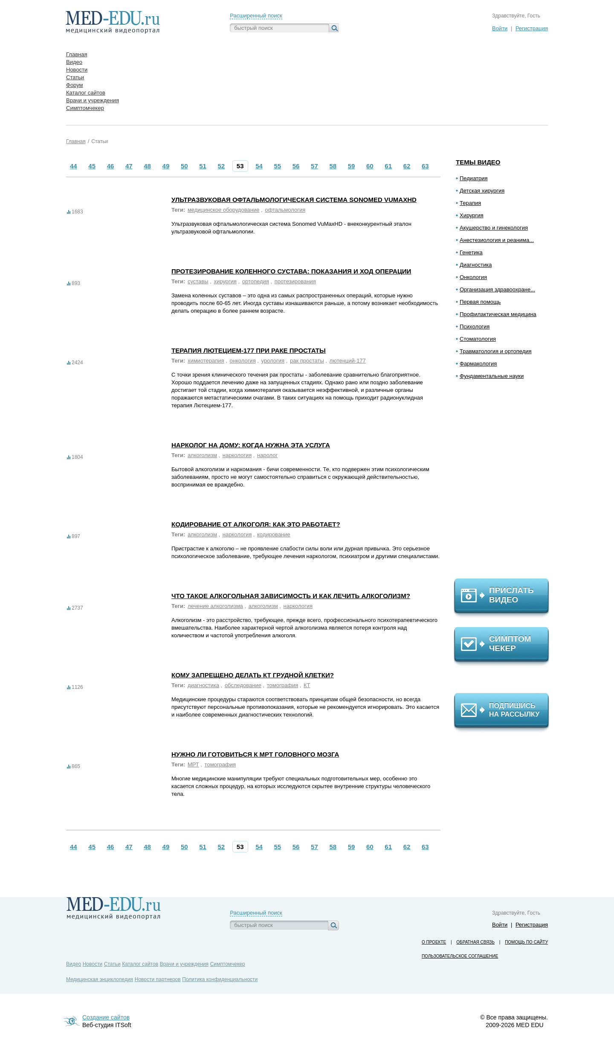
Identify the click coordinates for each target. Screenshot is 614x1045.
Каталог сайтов (140, 964)
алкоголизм (202, 455)
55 (277, 166)
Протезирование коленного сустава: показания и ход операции (291, 271)
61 (388, 166)
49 (166, 166)
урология (273, 360)
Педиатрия (474, 178)
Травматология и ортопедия (496, 351)
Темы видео (478, 162)
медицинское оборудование (224, 210)
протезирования (295, 281)
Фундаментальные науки (492, 376)
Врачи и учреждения (184, 964)
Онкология (473, 277)
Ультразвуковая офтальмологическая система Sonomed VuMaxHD (294, 199)
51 (202, 166)
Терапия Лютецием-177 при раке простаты (248, 350)
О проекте (434, 942)
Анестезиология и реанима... (497, 240)
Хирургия (472, 215)
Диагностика (476, 265)
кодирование (273, 534)
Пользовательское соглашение (460, 956)
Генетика (471, 252)
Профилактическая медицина (498, 314)
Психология (474, 326)
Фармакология (478, 363)
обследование (243, 685)
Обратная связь (475, 942)
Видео (73, 964)
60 (370, 166)
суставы (198, 281)
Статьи (99, 141)
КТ (307, 685)
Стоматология (478, 339)
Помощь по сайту (526, 942)
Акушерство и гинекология (494, 228)
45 (92, 166)
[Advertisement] (505, 482)
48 (147, 166)
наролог (267, 455)
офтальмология (285, 210)
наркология (237, 455)
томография (282, 685)
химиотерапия (206, 360)
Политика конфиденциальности (220, 979)
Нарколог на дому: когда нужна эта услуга (250, 445)
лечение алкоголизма (215, 606)
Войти (499, 28)
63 (425, 166)
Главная (76, 141)
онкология (242, 360)
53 (240, 166)
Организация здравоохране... (497, 289)
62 (407, 166)
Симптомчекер (227, 964)
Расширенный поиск (256, 15)
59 (351, 166)
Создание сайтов (106, 1017)
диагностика (203, 685)
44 (73, 166)
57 (314, 166)
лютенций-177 (348, 360)
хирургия (225, 281)
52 (221, 166)
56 (296, 166)
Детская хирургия (482, 190)
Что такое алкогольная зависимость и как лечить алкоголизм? (290, 595)
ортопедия (255, 281)
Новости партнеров (158, 979)
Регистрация (532, 28)
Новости (92, 964)
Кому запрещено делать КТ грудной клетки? (252, 675)
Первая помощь (480, 302)
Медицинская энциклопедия (99, 979)
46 (110, 166)
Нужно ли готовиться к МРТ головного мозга (255, 754)
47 (129, 166)
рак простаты (307, 360)
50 (184, 166)
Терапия (470, 203)
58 (332, 166)
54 (259, 166)
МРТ (193, 764)
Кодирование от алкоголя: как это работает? (255, 524)
